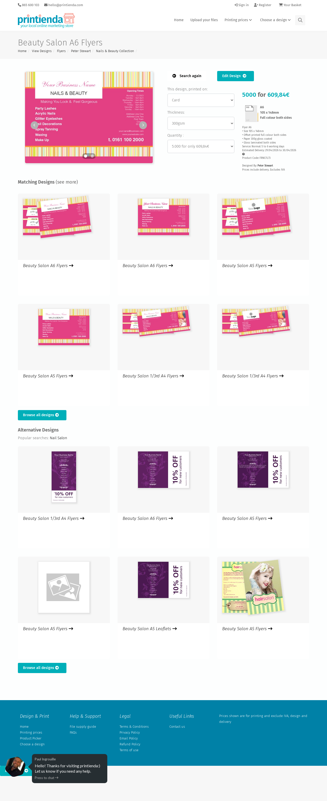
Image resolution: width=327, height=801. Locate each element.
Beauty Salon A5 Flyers (247, 265)
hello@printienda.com (63, 5)
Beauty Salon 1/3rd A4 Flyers (153, 376)
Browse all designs (42, 415)
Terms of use (129, 750)
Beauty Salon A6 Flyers (48, 265)
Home (179, 20)
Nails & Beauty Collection (115, 51)
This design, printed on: (187, 89)
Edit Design (235, 76)
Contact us (177, 726)
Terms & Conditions (134, 726)
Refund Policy (130, 744)
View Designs (42, 51)
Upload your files (204, 20)
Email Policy (129, 738)
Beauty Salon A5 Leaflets (150, 628)
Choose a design (276, 20)
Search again (186, 76)
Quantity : (175, 135)
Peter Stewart (81, 51)
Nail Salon (58, 438)
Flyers (61, 51)
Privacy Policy (130, 732)
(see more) (67, 182)
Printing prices (239, 20)
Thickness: (176, 112)
